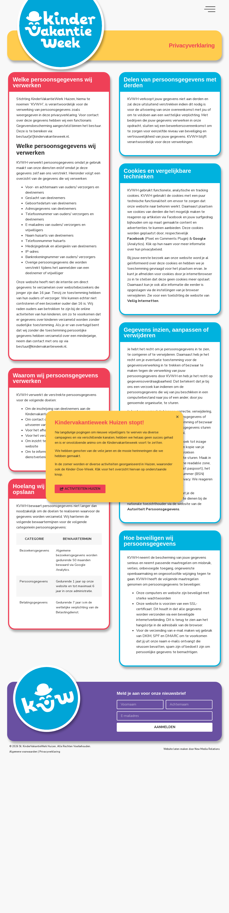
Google (199, 288)
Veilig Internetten (142, 350)
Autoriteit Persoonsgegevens (153, 558)
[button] (103, 467)
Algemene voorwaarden (23, 751)
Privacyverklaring (49, 751)
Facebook (135, 288)
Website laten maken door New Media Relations (191, 749)
